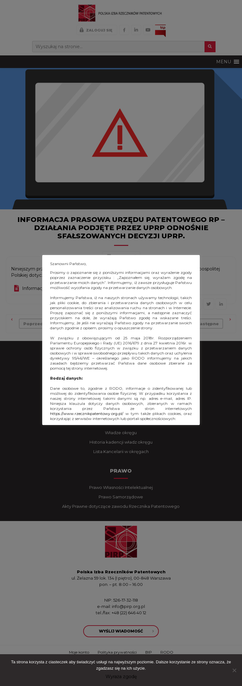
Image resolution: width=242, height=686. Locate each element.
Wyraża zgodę (121, 676)
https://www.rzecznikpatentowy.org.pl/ (86, 413)
